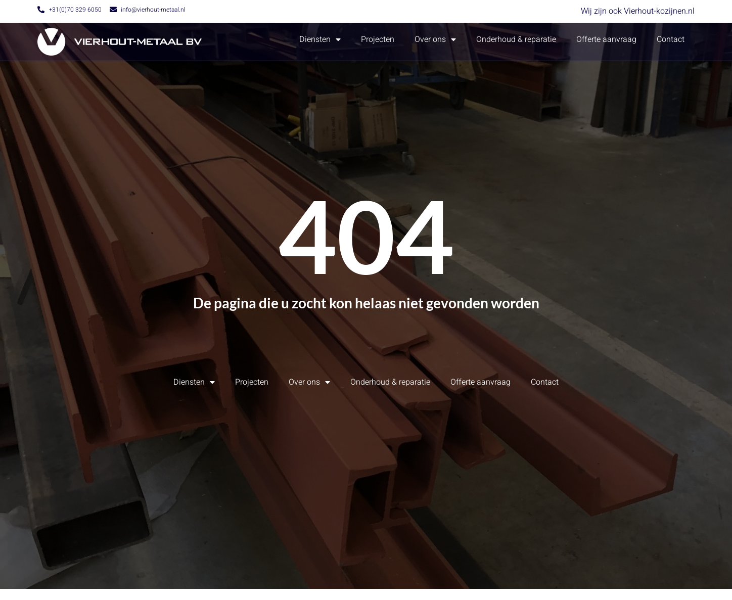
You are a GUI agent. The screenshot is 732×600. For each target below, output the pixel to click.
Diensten (320, 39)
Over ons (435, 39)
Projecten (377, 39)
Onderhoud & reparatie (516, 39)
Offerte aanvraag (606, 39)
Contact (670, 39)
